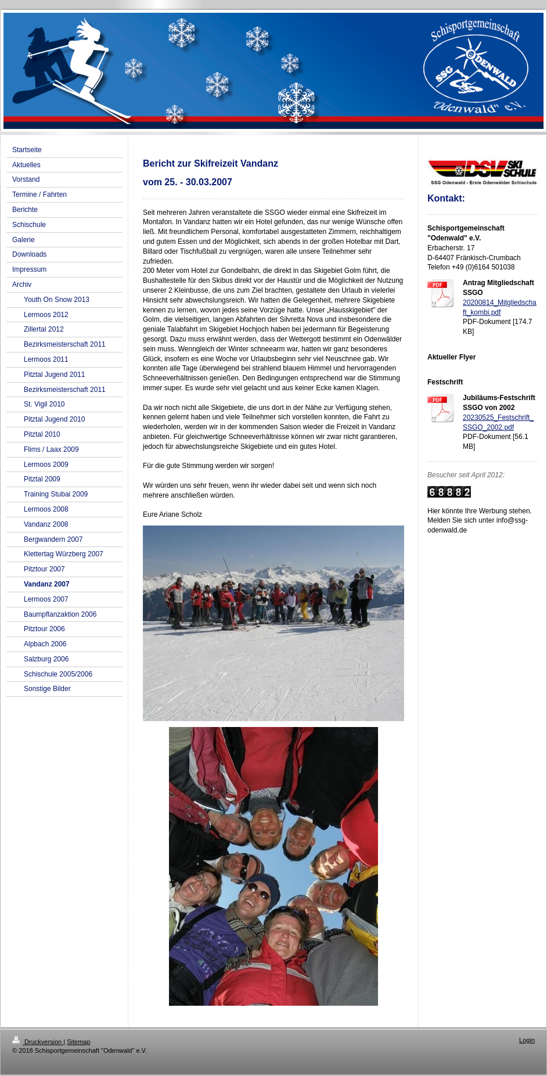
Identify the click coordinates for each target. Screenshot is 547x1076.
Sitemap (78, 1041)
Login (527, 1040)
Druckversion (37, 1041)
